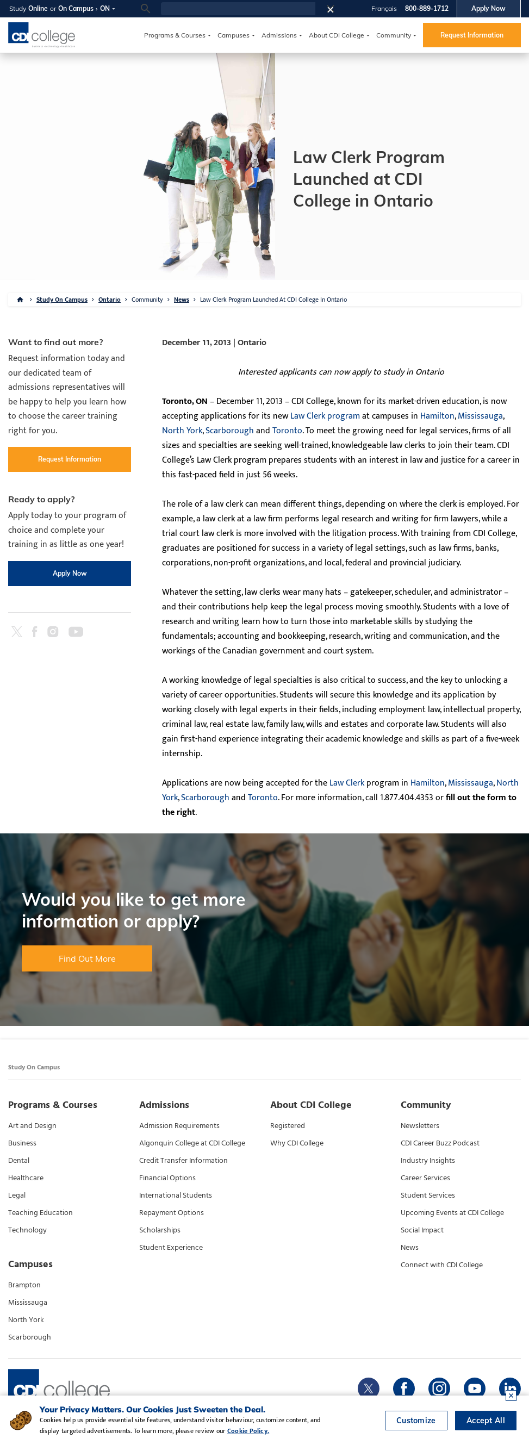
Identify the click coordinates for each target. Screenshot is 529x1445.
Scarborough (230, 430)
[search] (238, 8)
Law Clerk (346, 783)
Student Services (428, 1195)
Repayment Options (171, 1212)
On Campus (76, 8)
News (181, 299)
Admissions (279, 35)
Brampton (24, 1285)
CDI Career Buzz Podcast (440, 1143)
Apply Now (488, 8)
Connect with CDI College (442, 1265)
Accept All (485, 1420)
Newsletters (420, 1125)
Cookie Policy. (248, 1430)
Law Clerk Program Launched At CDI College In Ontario (273, 299)
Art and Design (32, 1125)
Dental (18, 1160)
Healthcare (25, 1178)
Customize (416, 1420)
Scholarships (160, 1230)
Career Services (425, 1178)
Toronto (287, 430)
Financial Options (167, 1178)
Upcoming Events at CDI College (452, 1212)
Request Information (471, 35)
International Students (175, 1195)
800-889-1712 (427, 8)
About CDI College (336, 35)
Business (22, 1143)
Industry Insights (428, 1160)
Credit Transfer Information (183, 1160)
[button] (334, 8)
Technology (27, 1230)
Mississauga (480, 416)
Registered (287, 1125)
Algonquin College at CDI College (192, 1143)
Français (384, 8)
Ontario (109, 299)
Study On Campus (62, 299)
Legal (17, 1195)
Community (393, 35)
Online (38, 8)
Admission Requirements (179, 1125)
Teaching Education (40, 1212)
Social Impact (422, 1230)
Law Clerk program (325, 416)
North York (182, 430)
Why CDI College (296, 1143)
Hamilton (437, 416)
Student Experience (171, 1247)
